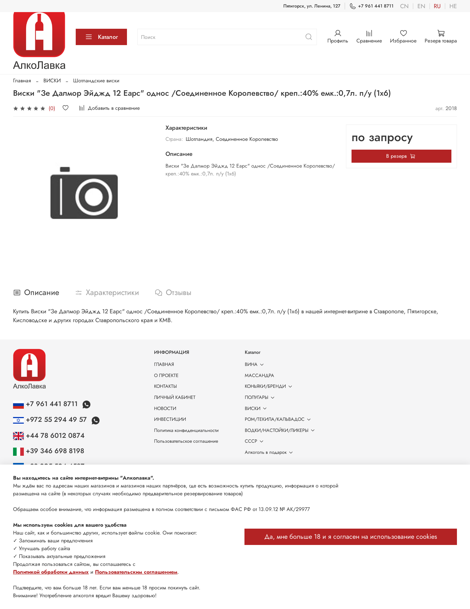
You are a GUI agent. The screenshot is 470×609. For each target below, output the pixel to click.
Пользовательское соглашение (186, 441)
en (421, 6)
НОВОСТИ (165, 408)
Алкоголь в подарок (270, 452)
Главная (22, 80)
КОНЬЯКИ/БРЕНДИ (269, 386)
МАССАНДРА (259, 375)
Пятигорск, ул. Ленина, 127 (311, 6)
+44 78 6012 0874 (49, 435)
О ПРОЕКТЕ (166, 375)
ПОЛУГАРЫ (261, 397)
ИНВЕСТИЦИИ (170, 419)
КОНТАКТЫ (165, 386)
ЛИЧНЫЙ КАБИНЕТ (175, 397)
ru (437, 6)
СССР (255, 441)
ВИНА (255, 364)
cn (404, 6)
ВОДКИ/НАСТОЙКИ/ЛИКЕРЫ (281, 430)
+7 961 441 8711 (371, 6)
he (453, 6)
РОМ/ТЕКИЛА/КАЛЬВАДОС (279, 419)
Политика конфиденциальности (186, 430)
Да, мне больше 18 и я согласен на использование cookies (350, 536)
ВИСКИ (52, 80)
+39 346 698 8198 (48, 451)
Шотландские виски (96, 80)
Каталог (101, 37)
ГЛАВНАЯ (164, 364)
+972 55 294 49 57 (51, 419)
